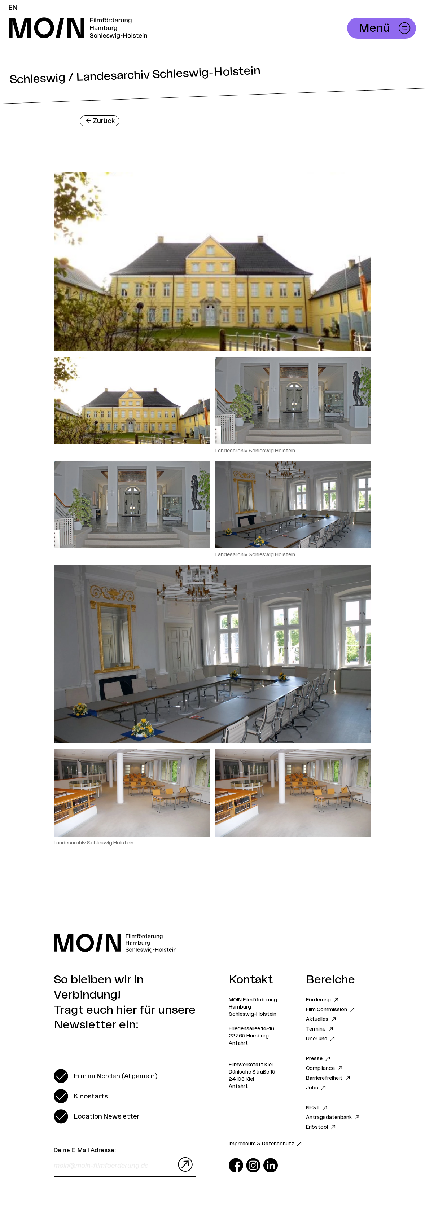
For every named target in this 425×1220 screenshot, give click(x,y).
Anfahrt (238, 1043)
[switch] (105, 1076)
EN (13, 7)
